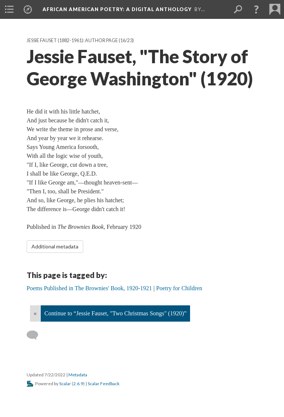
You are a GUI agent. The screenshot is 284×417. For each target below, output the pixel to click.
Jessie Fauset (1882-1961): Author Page (72, 40)
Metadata (77, 374)
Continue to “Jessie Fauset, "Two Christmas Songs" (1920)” (115, 313)
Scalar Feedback (103, 383)
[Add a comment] (36, 335)
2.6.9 (78, 383)
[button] (256, 9)
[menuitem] (9, 9)
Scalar (65, 383)
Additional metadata (54, 246)
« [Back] (35, 313)
